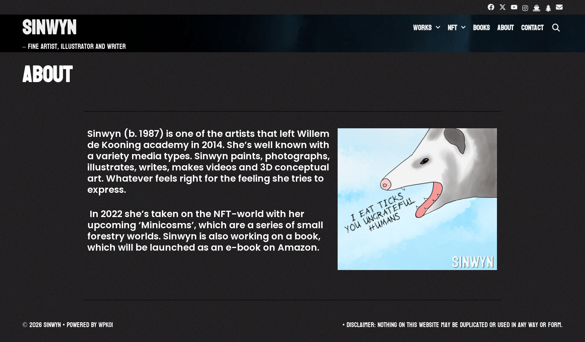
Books (481, 28)
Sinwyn (49, 27)
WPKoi (105, 325)
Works (428, 28)
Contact (532, 28)
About (505, 28)
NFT (458, 28)
